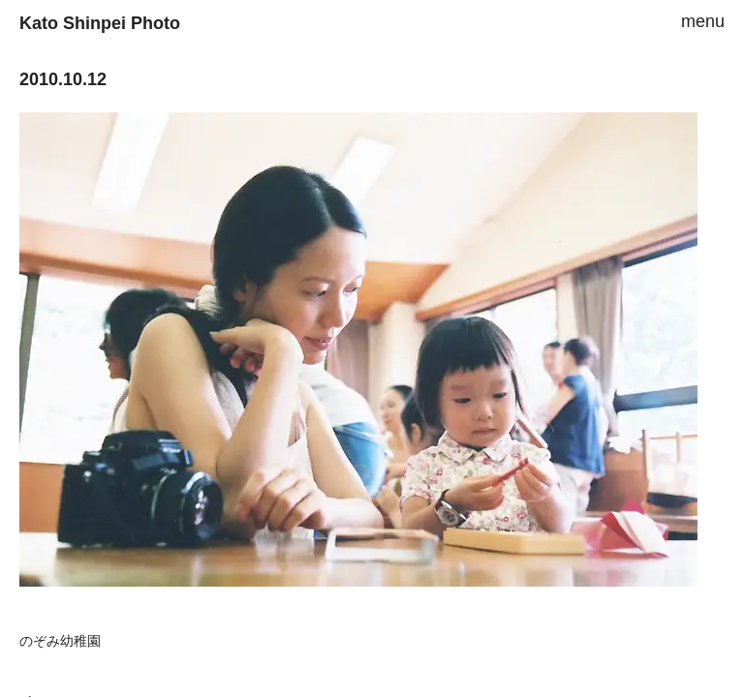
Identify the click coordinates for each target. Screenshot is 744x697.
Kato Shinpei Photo (99, 23)
